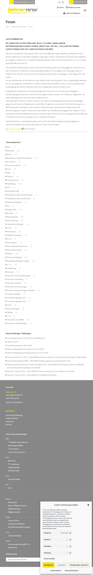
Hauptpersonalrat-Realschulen (18, 199)
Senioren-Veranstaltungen (17, 287)
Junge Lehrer (11, 210)
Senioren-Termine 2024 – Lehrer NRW (21, 371)
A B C (9, 147)
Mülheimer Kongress (14, 235)
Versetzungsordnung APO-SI (19, 544)
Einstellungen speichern (79, 565)
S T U (9, 265)
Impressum (10, 421)
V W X (9, 305)
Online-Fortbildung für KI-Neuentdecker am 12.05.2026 (27, 353)
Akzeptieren (48, 565)
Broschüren (11, 162)
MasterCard (12, 502)
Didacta (10, 176)
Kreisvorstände (12, 221)
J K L (8, 206)
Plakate (10, 254)
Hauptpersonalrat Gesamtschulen (20, 195)
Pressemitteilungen (14, 257)
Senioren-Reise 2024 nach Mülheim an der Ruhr (56, 371)
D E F (9, 169)
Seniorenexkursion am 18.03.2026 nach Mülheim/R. (26, 338)
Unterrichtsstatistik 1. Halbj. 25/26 (19, 346)
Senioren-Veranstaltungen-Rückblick (21, 290)
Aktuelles (10, 151)
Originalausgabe (15, 129)
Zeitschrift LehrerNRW (15, 320)
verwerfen (61, 565)
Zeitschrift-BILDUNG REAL (17, 323)
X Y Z (9, 316)
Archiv (9, 154)
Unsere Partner (13, 521)
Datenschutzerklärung (71, 570)
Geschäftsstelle (13, 191)
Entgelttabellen (14, 467)
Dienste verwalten (49, 558)
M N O (9, 228)
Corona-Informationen (16, 452)
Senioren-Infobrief (14, 283)
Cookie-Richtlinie (55, 570)
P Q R (9, 239)
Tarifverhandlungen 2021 (16, 298)
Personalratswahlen (14, 250)
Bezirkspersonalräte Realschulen (19, 158)
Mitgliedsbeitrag (14, 509)
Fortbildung (11, 184)
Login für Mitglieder (71, 13)
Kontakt (10, 213)
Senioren (10, 272)
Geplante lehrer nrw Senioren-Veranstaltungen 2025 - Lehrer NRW (32, 365)
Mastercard (11, 232)
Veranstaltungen (13, 309)
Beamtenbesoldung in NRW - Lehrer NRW (22, 361)
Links (10, 488)
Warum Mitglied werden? (17, 506)
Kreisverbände (12, 217)
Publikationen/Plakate (16, 524)
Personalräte (12, 243)
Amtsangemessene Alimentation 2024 (56, 361)
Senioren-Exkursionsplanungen (18, 276)
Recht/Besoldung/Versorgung (18, 261)
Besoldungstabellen (15, 446)
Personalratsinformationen (17, 246)
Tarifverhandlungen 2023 (16, 301)
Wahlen (10, 312)
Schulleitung (11, 268)
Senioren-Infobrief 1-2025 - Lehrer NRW (22, 357)
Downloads (13, 464)
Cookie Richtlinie (12, 418)
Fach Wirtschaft (13, 180)
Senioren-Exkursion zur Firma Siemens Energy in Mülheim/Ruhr (63, 357)
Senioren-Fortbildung (15, 279)
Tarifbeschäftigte (13, 294)
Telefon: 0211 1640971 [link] (14, 402)
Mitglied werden (73, 7)
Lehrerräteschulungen (15, 224)
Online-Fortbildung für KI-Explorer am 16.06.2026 (25, 349)
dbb (8, 173)
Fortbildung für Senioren (48, 375)
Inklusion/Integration (14, 202)
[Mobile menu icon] (85, 10)
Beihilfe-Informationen (18, 442)
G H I (8, 187)
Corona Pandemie (14, 165)
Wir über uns (12, 548)
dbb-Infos (12, 461)
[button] (88, 505)
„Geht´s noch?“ (13, 342)
